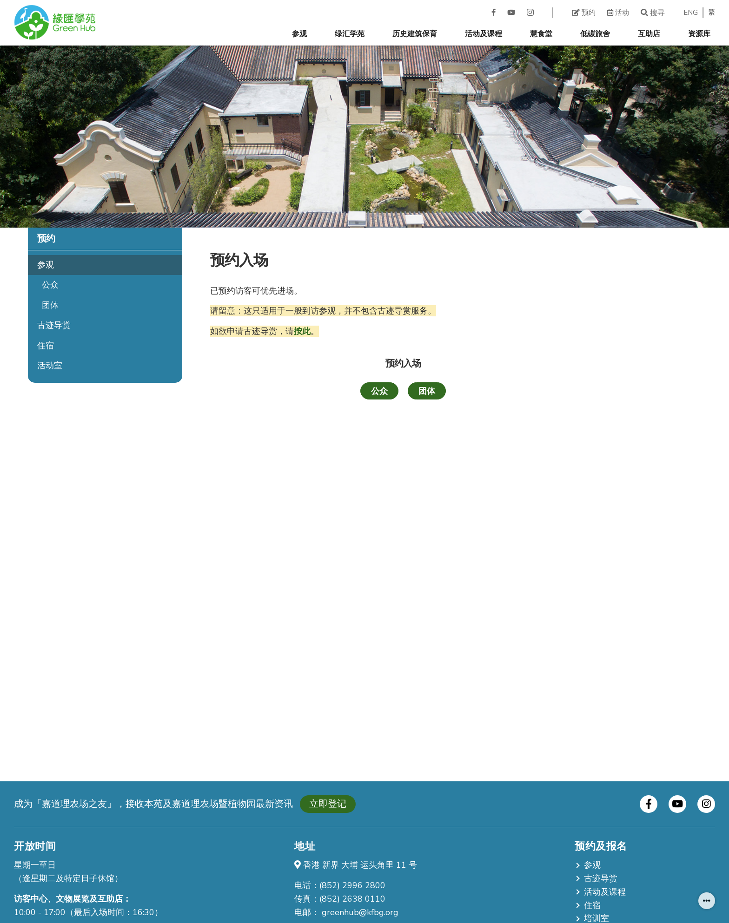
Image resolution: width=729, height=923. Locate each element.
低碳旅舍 (595, 34)
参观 (299, 34)
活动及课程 (483, 34)
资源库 (699, 34)
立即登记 (327, 804)
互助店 (649, 34)
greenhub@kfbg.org (360, 912)
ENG (690, 12)
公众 (50, 284)
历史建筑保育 (414, 34)
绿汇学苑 (349, 34)
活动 (618, 12)
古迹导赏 (54, 325)
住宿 (45, 345)
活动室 (49, 365)
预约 (584, 12)
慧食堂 (541, 34)
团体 (50, 305)
